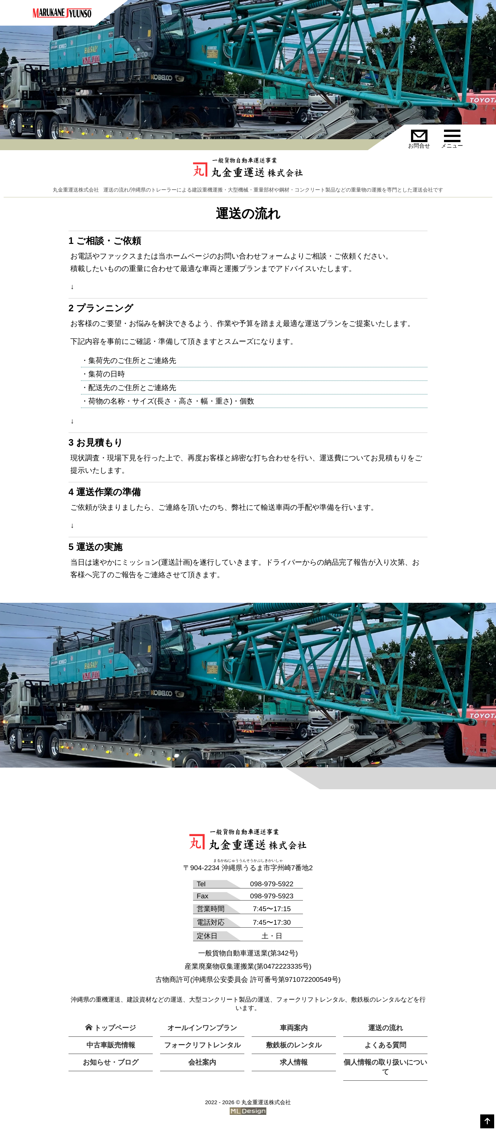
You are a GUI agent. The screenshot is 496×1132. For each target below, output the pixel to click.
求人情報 (294, 1062)
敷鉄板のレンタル (294, 1045)
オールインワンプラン (202, 1028)
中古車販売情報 (110, 1045)
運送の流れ (385, 1028)
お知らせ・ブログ (110, 1062)
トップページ (110, 1028)
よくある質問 (385, 1045)
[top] (487, 1121)
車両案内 (294, 1028)
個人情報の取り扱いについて (385, 1067)
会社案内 (202, 1062)
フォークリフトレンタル (202, 1045)
